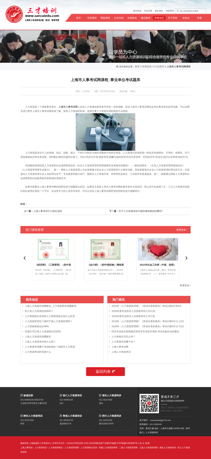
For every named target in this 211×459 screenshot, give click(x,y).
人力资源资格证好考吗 (37, 326)
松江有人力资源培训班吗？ (39, 311)
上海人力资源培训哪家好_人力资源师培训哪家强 (50, 306)
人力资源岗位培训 (89, 447)
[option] (53, 259)
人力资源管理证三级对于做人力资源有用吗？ (48, 321)
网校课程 (105, 17)
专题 (199, 17)
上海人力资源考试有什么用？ (40, 341)
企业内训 (119, 17)
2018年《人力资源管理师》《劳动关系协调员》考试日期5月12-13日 (148, 326)
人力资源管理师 (72, 447)
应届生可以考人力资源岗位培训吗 (43, 331)
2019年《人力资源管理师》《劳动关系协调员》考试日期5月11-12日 (148, 321)
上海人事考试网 (120, 346)
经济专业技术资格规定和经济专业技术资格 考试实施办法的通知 (145, 331)
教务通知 (159, 11)
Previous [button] (24, 258)
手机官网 (148, 11)
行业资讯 (159, 66)
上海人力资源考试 (121, 351)
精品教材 (145, 17)
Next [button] (186, 258)
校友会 (186, 17)
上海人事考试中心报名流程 (47, 211)
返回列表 (105, 371)
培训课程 (92, 17)
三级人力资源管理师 (148, 447)
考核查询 (170, 11)
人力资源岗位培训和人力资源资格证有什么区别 (50, 316)
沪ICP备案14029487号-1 (128, 443)
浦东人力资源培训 (167, 447)
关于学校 (172, 17)
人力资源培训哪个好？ (123, 341)
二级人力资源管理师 (128, 447)
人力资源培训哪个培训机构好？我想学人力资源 (50, 346)
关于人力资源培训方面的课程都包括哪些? (141, 211)
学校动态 (159, 17)
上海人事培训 (26, 447)
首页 (78, 17)
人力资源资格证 (55, 447)
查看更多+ (181, 229)
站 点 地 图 (145, 443)
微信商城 (137, 11)
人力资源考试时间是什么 (38, 351)
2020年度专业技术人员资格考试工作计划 (133, 311)
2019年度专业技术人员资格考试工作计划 (133, 316)
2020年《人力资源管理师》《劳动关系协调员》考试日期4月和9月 (147, 306)
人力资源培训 (41, 447)
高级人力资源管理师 (108, 447)
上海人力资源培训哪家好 (38, 336)
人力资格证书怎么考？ (123, 336)
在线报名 (132, 17)
